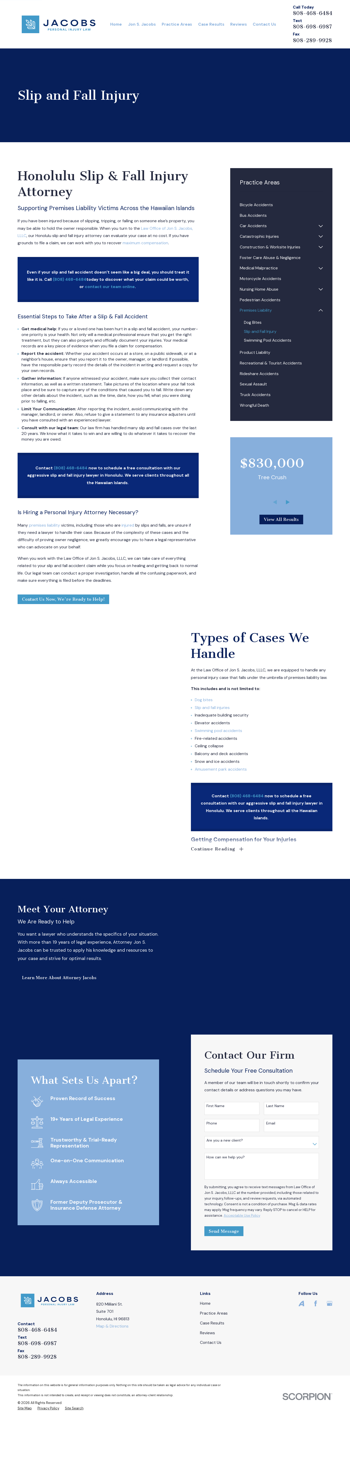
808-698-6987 (312, 27)
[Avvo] (301, 1362)
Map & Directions (112, 1385)
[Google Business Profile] (329, 1362)
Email (278, 1182)
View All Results (281, 519)
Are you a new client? (232, 1199)
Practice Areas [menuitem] (177, 24)
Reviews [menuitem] (238, 24)
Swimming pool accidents (226, 730)
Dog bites (212, 699)
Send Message (232, 1290)
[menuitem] (281, 205)
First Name (223, 1165)
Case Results (212, 1382)
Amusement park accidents (229, 769)
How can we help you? (233, 1216)
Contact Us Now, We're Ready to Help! (63, 599)
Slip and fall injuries (220, 707)
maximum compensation (145, 243)
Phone (219, 1182)
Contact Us (210, 1401)
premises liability (44, 525)
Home (205, 1362)
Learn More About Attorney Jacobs (51, 1007)
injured (128, 525)
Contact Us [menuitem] (264, 24)
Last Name (283, 1165)
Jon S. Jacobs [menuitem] (142, 24)
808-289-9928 (312, 40)
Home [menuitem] (116, 24)
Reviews (207, 1391)
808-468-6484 (312, 13)
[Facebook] (315, 1362)
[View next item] (288, 502)
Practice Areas (214, 1372)
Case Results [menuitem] (211, 24)
